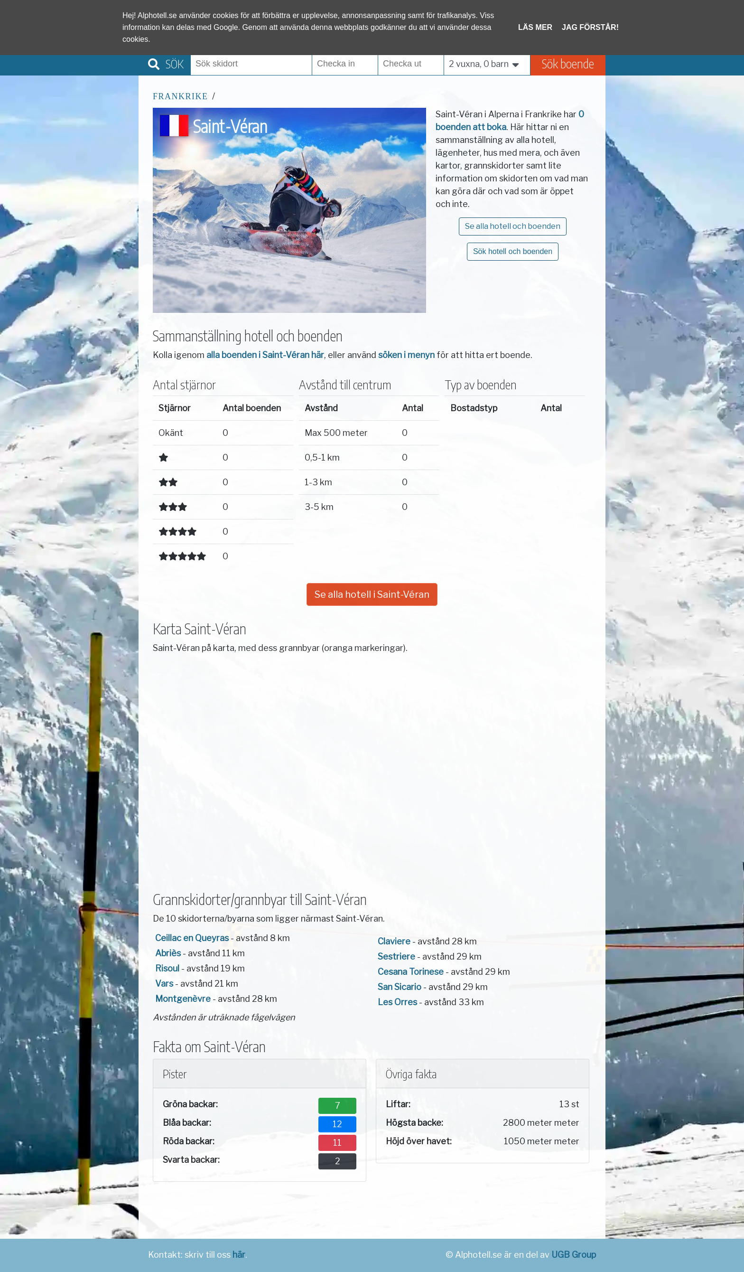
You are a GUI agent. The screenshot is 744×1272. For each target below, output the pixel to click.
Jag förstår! (590, 27)
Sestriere (396, 956)
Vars (164, 984)
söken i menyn (406, 355)
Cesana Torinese (411, 972)
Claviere (394, 941)
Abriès (168, 953)
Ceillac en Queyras (192, 938)
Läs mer (535, 27)
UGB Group (573, 1255)
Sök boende (568, 63)
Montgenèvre (183, 999)
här (238, 1255)
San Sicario (399, 987)
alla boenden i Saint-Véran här (265, 355)
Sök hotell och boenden (512, 251)
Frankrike (180, 96)
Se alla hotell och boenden (512, 226)
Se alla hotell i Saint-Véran (372, 594)
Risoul (167, 968)
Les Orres (397, 1002)
